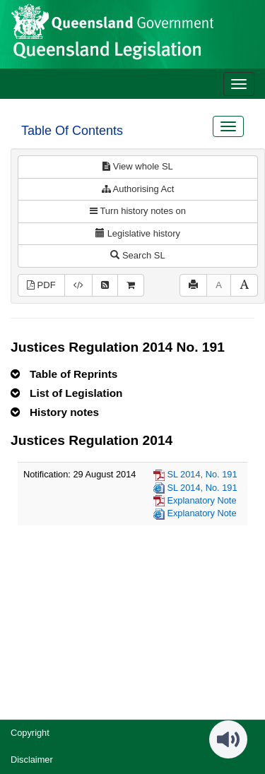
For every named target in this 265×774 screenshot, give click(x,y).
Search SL (137, 255)
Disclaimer (32, 759)
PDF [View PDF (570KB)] (41, 285)
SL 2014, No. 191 (202, 474)
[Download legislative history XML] (78, 285)
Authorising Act (138, 189)
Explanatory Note (201, 500)
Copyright (30, 732)
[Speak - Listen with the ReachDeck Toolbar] (228, 739)
